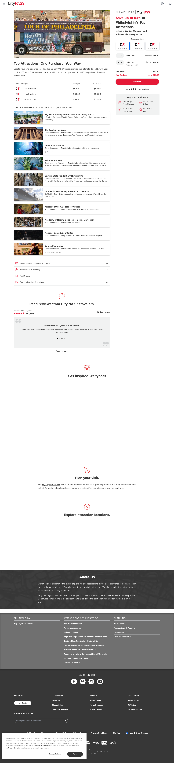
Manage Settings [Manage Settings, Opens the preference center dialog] (55, 754)
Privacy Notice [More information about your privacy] (13, 748)
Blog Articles (57, 705)
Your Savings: (121, 75)
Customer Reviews (60, 709)
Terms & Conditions (99, 733)
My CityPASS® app (51, 484)
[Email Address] (41, 721)
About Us (56, 701)
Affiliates (132, 705)
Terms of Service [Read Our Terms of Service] (42, 746)
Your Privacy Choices (137, 733)
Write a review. (103, 312)
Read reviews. (62, 351)
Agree (75, 754)
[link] (24, 313)
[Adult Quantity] (120, 55)
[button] (62, 117)
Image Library (96, 709)
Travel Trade (133, 701)
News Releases (96, 705)
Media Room (95, 701)
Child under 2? (132, 65)
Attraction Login (135, 709)
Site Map (116, 733)
